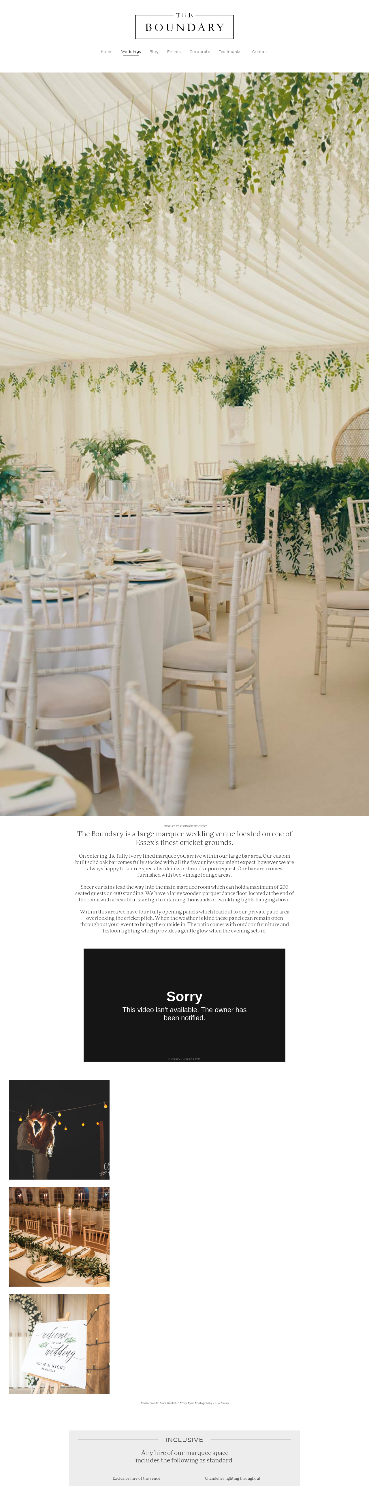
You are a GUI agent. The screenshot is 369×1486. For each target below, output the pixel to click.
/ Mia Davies (220, 1191)
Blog (154, 52)
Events (174, 52)
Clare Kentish (168, 1191)
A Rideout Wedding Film (184, 1058)
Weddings (131, 52)
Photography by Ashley (191, 825)
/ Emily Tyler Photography (194, 1191)
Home (107, 52)
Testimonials (231, 52)
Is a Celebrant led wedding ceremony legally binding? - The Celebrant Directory (200, 1400)
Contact (260, 52)
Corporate (199, 52)
